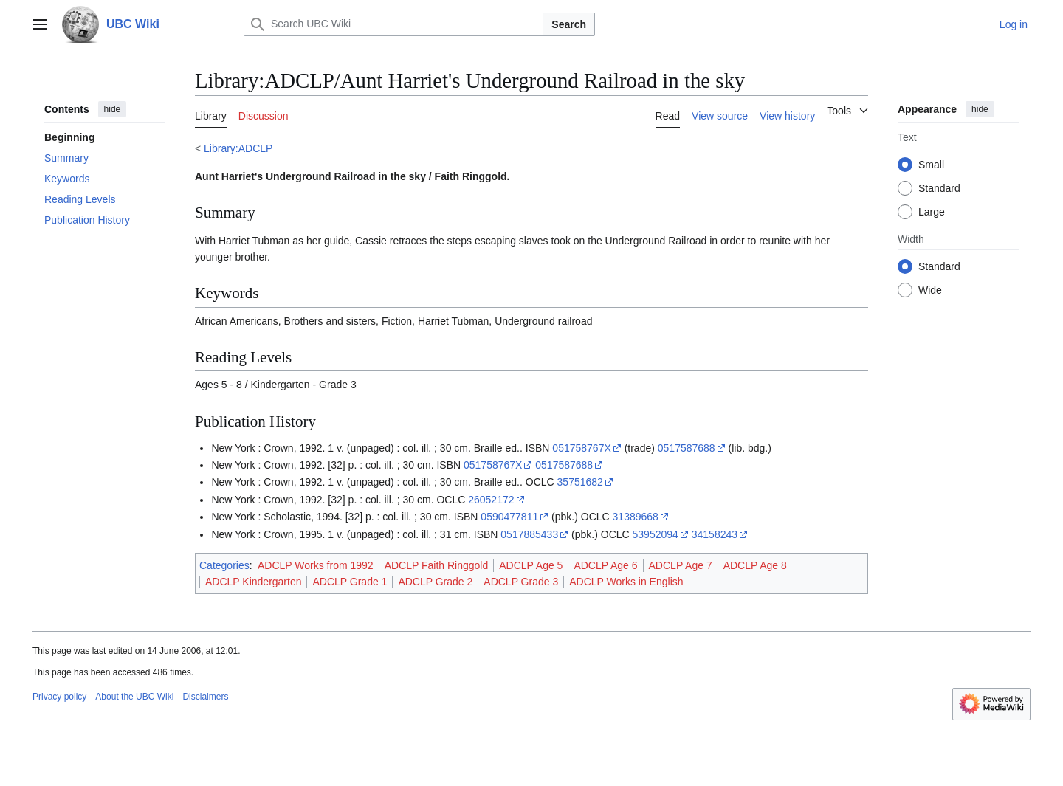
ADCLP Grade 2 (435, 581)
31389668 (635, 517)
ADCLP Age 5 (531, 565)
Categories (224, 565)
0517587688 (686, 448)
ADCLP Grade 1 (349, 581)
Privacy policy (59, 697)
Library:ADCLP (238, 148)
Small (931, 164)
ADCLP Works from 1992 (316, 565)
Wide (930, 290)
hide (112, 109)
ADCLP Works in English (626, 581)
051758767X (581, 448)
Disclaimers (205, 697)
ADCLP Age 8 (755, 565)
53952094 (655, 534)
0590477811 (509, 517)
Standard (939, 188)
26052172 (491, 500)
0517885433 (529, 534)
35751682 (580, 482)
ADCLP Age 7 (680, 565)
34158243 (714, 534)
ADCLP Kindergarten (253, 581)
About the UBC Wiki (134, 697)
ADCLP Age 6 (605, 565)
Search (568, 24)
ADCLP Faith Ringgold (437, 565)
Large (931, 212)
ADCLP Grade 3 (521, 581)
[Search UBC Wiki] (393, 24)
